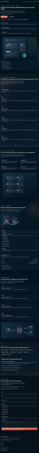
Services (25, 1)
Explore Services (11, 16)
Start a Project (36, 1)
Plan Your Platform (4, 16)
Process (31, 1)
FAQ (33, 1)
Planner (28, 1)
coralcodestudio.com (3, 449)
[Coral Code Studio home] (5, 2)
